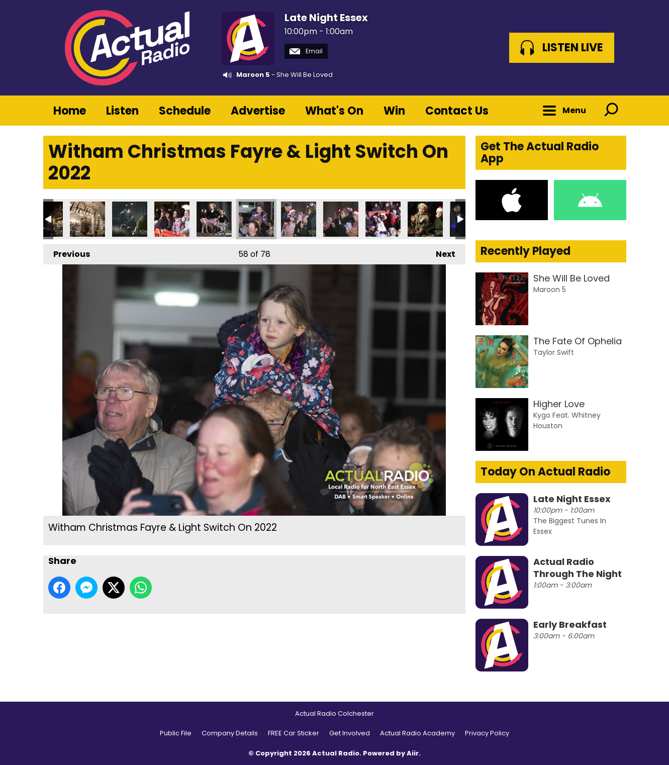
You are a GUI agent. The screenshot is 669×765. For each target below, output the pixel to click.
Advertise (258, 111)
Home (69, 111)
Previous (66, 252)
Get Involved (349, 733)
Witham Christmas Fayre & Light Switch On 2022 (87, 219)
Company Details (230, 733)
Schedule (185, 111)
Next (440, 252)
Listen (122, 111)
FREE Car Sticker (293, 733)
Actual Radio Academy (417, 733)
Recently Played (525, 251)
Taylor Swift (553, 352)
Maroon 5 (253, 74)
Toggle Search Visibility (611, 110)
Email (306, 51)
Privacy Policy (487, 733)
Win (394, 111)
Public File (176, 733)
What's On (334, 111)
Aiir (413, 753)
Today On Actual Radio (545, 472)
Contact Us (457, 111)
